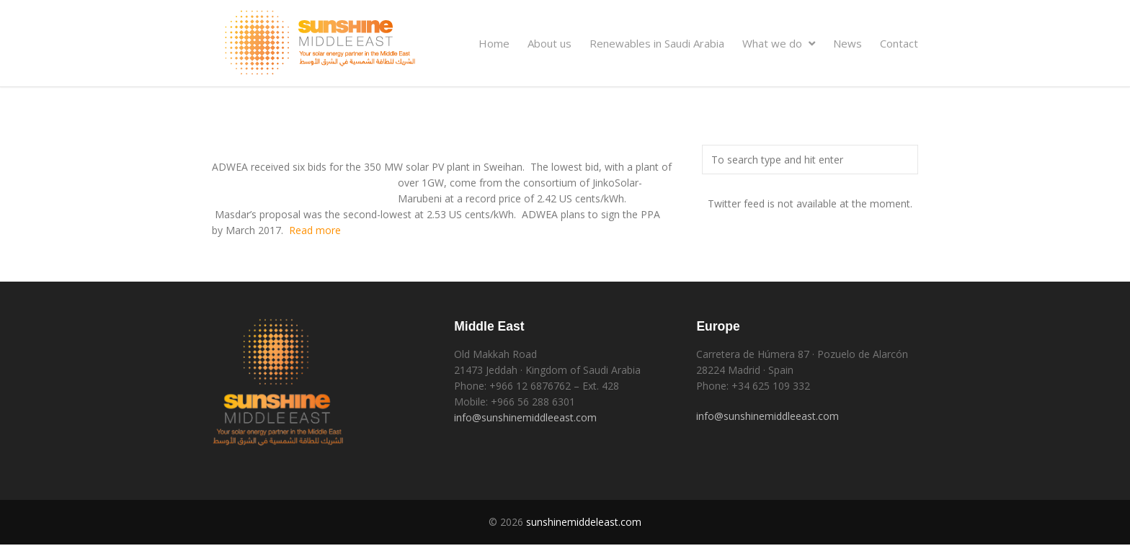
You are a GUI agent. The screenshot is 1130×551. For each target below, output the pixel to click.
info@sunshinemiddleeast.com (525, 417)
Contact (899, 43)
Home (494, 43)
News (847, 43)
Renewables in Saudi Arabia (657, 43)
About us (549, 43)
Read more (315, 230)
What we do (778, 43)
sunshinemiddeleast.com (583, 522)
